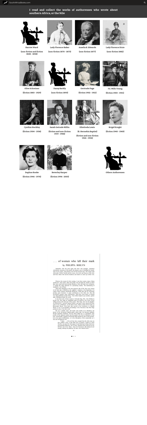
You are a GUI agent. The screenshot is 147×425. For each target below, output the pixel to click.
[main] (73, 11)
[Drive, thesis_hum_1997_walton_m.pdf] (73, 216)
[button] (144, 2)
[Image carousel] (73, 295)
